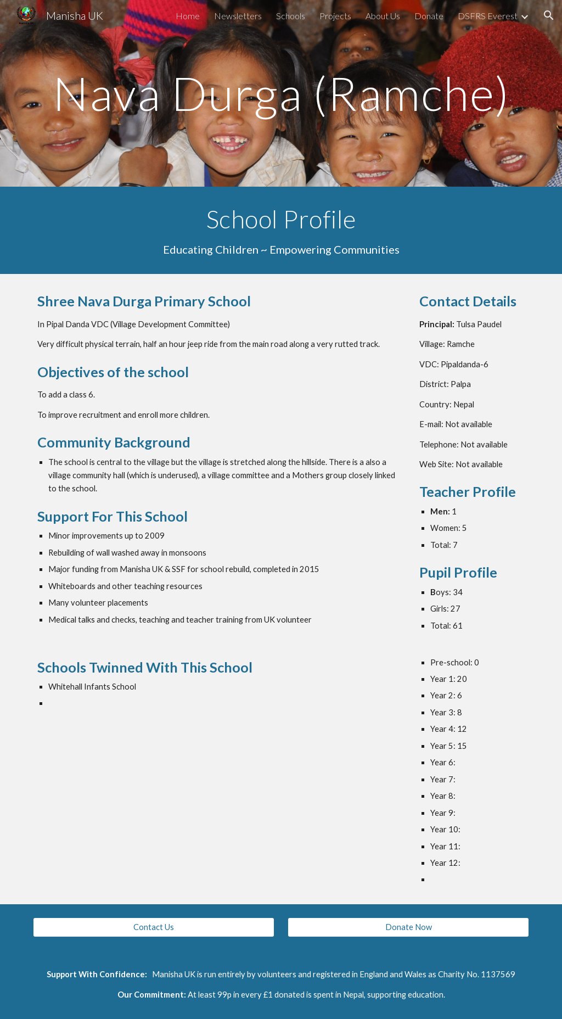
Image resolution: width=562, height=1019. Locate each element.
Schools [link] (290, 15)
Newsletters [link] (238, 15)
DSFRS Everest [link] (488, 15)
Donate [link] (428, 15)
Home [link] (188, 15)
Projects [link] (335, 15)
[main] (281, 93)
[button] (549, 15)
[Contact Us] (153, 927)
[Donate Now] (408, 927)
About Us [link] (383, 15)
